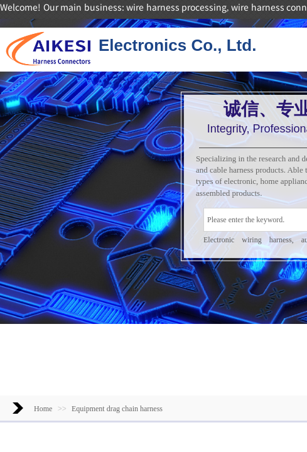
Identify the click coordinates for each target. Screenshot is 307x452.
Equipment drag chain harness (117, 408)
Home (43, 408)
